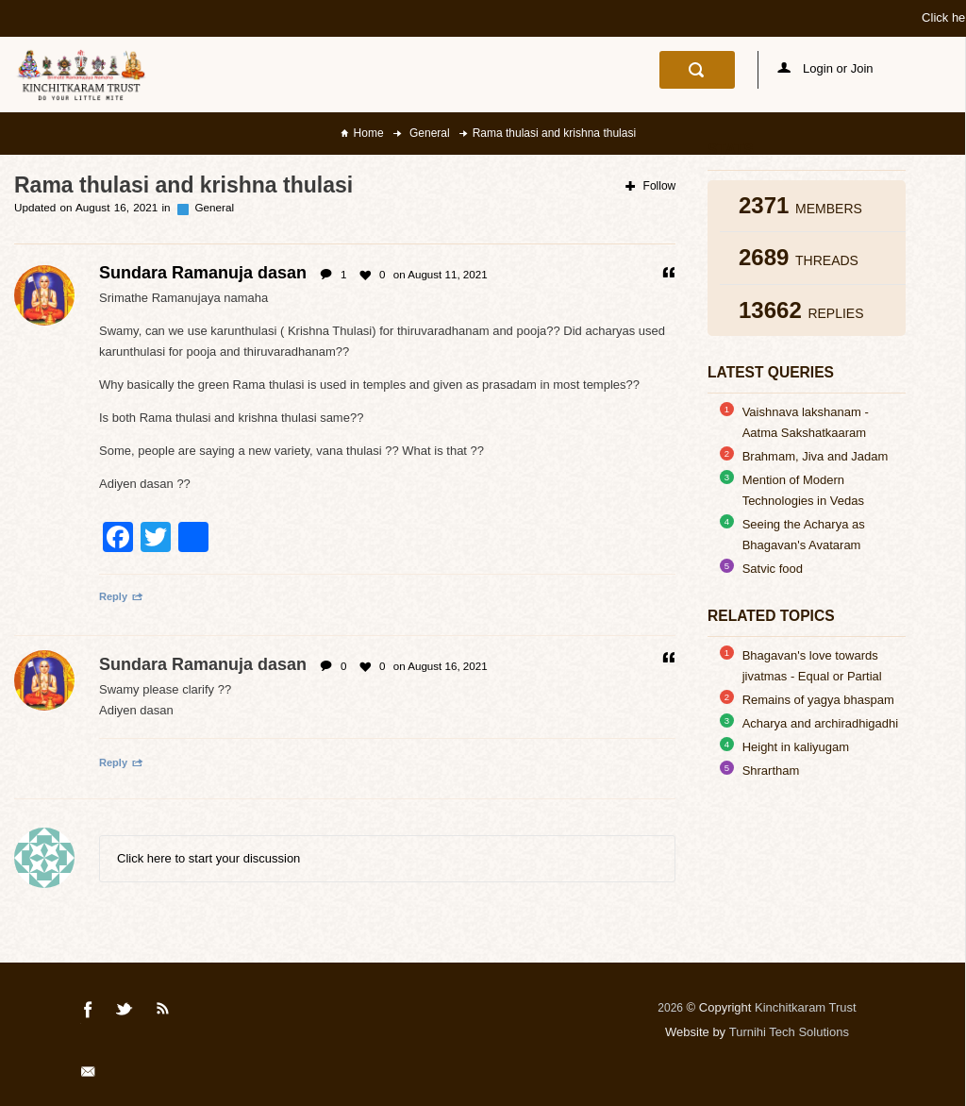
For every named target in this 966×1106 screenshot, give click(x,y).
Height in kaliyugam (795, 747)
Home (369, 133)
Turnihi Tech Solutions (789, 1032)
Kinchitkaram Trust (806, 1007)
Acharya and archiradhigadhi (820, 723)
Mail (89, 1075)
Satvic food (772, 568)
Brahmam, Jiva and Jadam (815, 456)
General (428, 133)
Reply (121, 596)
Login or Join (825, 68)
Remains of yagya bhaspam (818, 700)
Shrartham (771, 770)
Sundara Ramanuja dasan (203, 664)
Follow (650, 186)
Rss (163, 1012)
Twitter (125, 1012)
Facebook (88, 1012)
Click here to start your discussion (208, 858)
